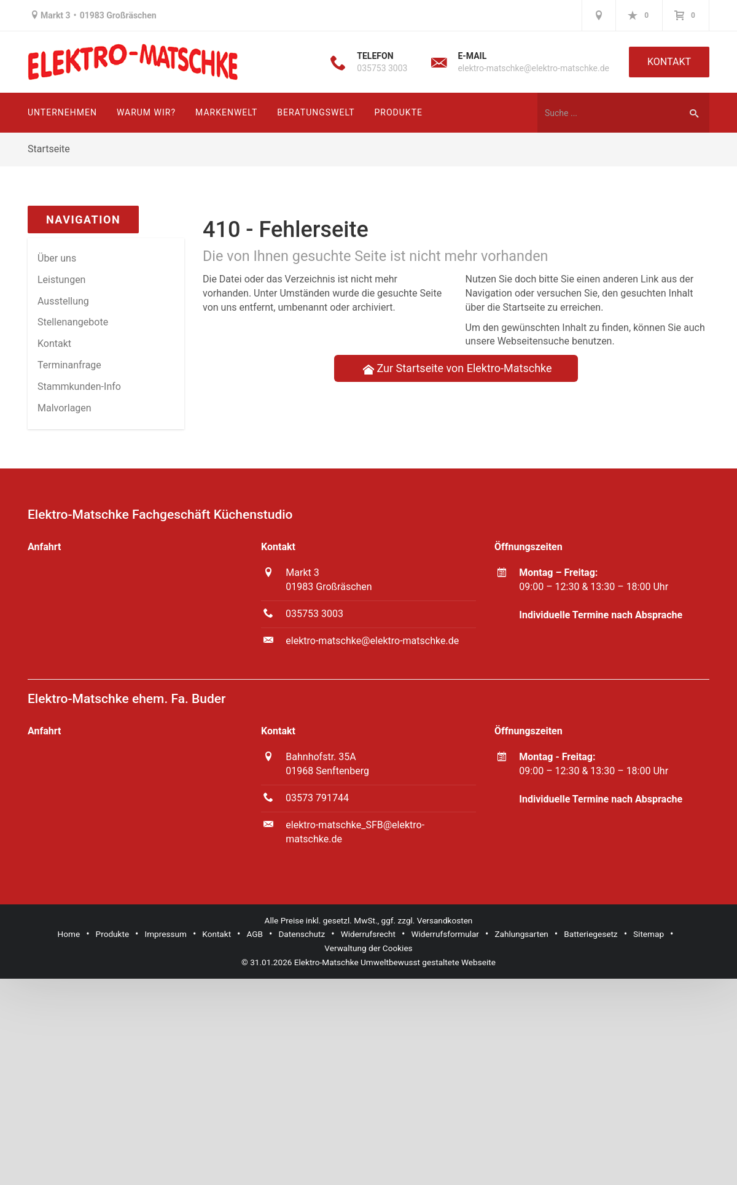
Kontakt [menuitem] (54, 343)
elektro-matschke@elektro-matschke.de (533, 68)
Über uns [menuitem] (56, 258)
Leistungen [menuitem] (61, 280)
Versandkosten (445, 920)
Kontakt (669, 62)
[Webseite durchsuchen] (607, 113)
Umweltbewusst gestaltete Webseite (428, 962)
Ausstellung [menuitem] (63, 301)
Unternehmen (62, 112)
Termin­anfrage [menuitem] (69, 365)
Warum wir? (146, 112)
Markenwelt (226, 112)
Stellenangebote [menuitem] (72, 322)
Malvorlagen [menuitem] (64, 408)
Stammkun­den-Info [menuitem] (79, 386)
